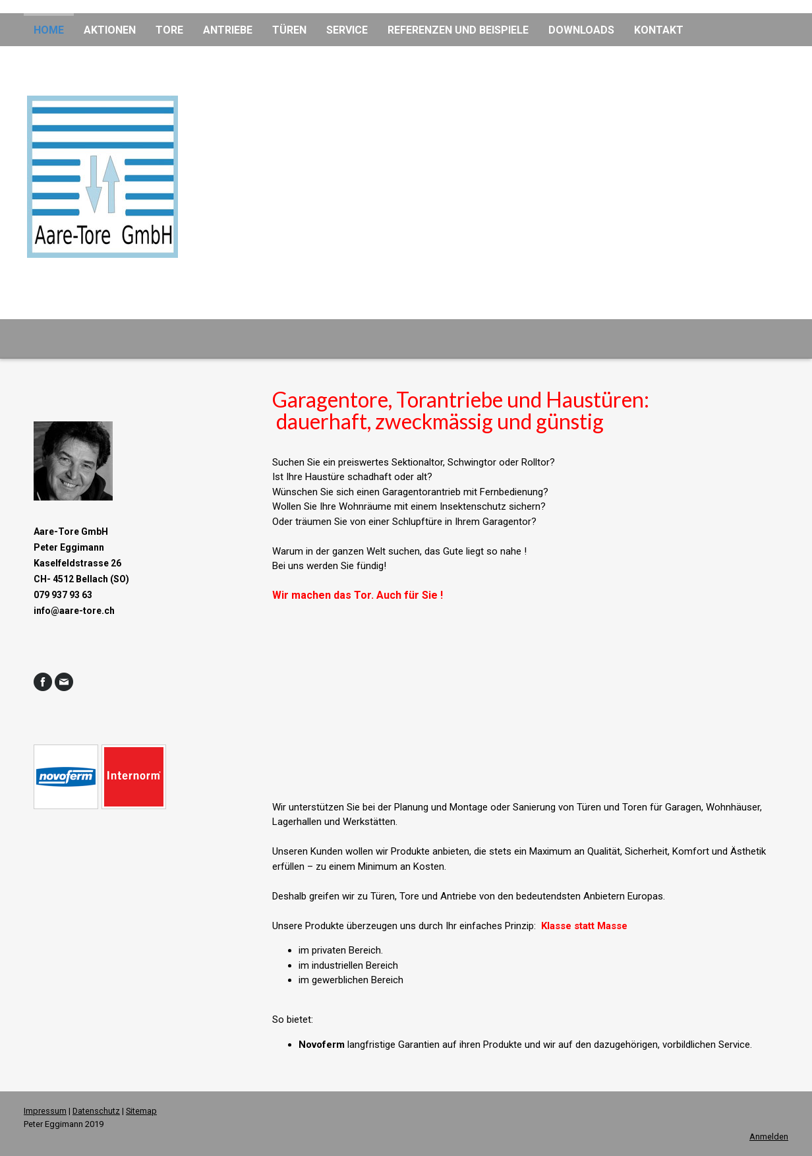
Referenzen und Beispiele (458, 30)
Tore (169, 30)
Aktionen (110, 30)
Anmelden (768, 1136)
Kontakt (658, 30)
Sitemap (141, 1111)
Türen (289, 30)
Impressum (45, 1111)
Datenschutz (96, 1111)
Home (49, 30)
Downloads (581, 30)
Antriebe (227, 30)
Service (347, 30)
